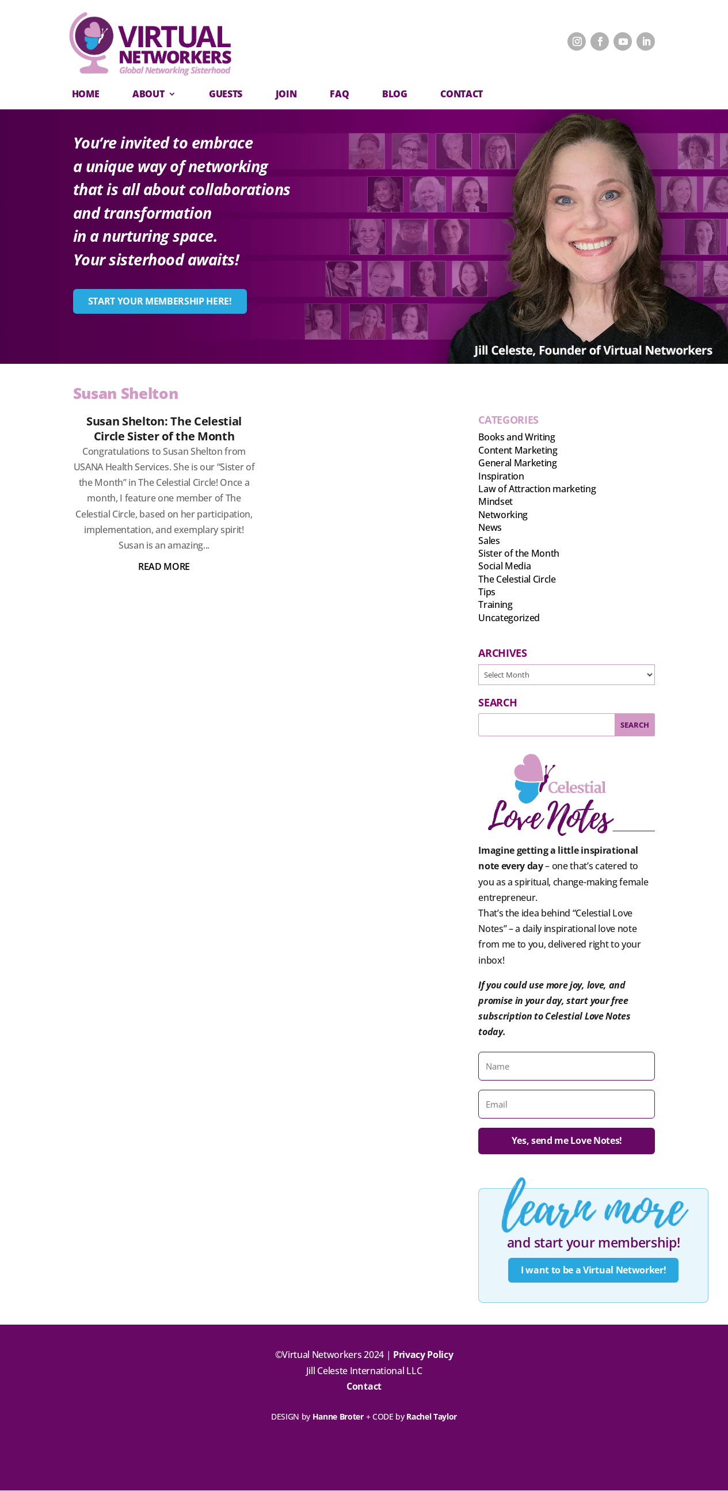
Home (86, 94)
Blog (394, 94)
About (148, 94)
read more (164, 566)
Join (286, 94)
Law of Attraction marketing (537, 488)
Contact (364, 1386)
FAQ (339, 94)
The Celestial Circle (517, 579)
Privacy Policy (423, 1355)
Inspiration (501, 476)
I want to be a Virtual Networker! (593, 1270)
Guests (225, 94)
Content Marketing (518, 450)
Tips (487, 591)
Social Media (504, 566)
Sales (489, 540)
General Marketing (517, 463)
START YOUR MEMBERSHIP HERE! (160, 301)
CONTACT (461, 94)
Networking (503, 514)
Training (495, 604)
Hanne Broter (338, 1417)
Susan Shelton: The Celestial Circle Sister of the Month (164, 428)
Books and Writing (516, 437)
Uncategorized (509, 617)
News (490, 527)
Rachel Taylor (431, 1417)
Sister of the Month (518, 553)
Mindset (495, 501)
